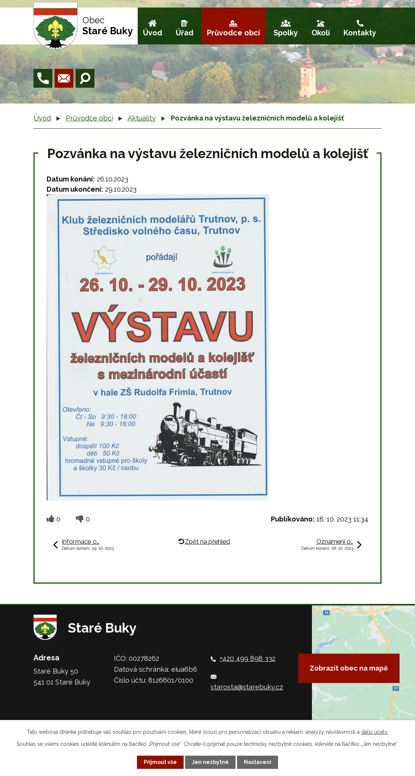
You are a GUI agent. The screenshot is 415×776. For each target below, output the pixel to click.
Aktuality (142, 118)
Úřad (184, 32)
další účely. (374, 732)
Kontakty (360, 32)
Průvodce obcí (233, 32)
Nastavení (257, 762)
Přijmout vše (160, 762)
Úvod (152, 32)
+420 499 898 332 (247, 658)
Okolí (321, 32)
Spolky (286, 32)
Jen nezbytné (210, 762)
